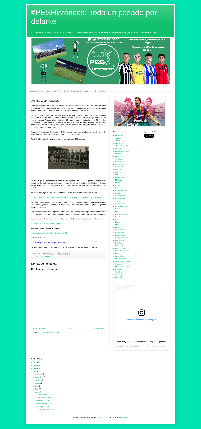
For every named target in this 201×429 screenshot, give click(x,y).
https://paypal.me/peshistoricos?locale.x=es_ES (49, 233)
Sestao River (119, 264)
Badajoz (118, 148)
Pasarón (118, 222)
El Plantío (118, 180)
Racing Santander (121, 238)
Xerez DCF (119, 277)
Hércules (118, 209)
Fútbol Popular (120, 198)
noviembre (39, 377)
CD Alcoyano (119, 159)
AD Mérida (119, 135)
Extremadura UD (121, 190)
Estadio (117, 185)
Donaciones (100, 91)
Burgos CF (119, 156)
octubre (38, 380)
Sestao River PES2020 (43, 404)
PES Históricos (147, 346)
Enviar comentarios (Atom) (50, 332)
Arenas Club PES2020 (42, 401)
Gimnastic (118, 201)
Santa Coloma (120, 256)
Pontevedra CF (120, 230)
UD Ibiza (118, 269)
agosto (37, 383)
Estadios (118, 188)
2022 (35, 365)
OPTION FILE (120, 219)
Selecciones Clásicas (122, 261)
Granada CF (119, 204)
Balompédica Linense (122, 151)
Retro (117, 253)
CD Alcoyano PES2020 (43, 395)
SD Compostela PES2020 (44, 410)
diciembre (38, 374)
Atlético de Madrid (121, 146)
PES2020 (48, 257)
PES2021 (118, 227)
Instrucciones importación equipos (77, 91)
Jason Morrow (102, 417)
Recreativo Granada (122, 251)
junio (37, 389)
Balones (118, 154)
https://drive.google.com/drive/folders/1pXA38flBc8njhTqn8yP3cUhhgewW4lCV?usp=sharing (66, 197)
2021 (35, 368)
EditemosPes (119, 177)
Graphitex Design (121, 206)
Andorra (118, 138)
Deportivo (118, 172)
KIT (116, 212)
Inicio (70, 329)
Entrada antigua (99, 329)
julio (37, 386)
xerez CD (118, 274)
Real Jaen (118, 243)
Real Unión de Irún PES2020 (45, 398)
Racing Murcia (120, 235)
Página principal (35, 91)
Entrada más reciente (39, 329)
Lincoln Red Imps (121, 214)
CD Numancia (120, 162)
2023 (35, 362)
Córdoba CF (119, 167)
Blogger (125, 417)
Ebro (116, 175)
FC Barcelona (120, 196)
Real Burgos (119, 240)
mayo (37, 392)
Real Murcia (119, 246)
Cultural (118, 169)
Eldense (118, 183)
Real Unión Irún (120, 248)
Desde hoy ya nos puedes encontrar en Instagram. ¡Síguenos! (141, 342)
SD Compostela (120, 259)
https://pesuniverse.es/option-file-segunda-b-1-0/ (49, 224)
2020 (35, 371)
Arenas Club (40, 257)
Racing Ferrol (120, 232)
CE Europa (119, 164)
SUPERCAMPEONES (122, 267)
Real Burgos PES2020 (42, 407)
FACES (117, 193)
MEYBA (118, 217)
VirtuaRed (118, 272)
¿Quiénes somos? (53, 91)
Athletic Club (119, 143)
